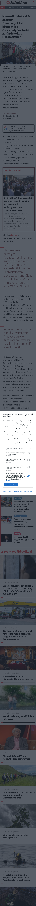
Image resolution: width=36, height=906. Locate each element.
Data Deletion (7, 491)
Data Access (18, 491)
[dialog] (18, 453)
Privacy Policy (28, 491)
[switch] (28, 453)
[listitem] (18, 449)
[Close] (32, 415)
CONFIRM (10, 484)
